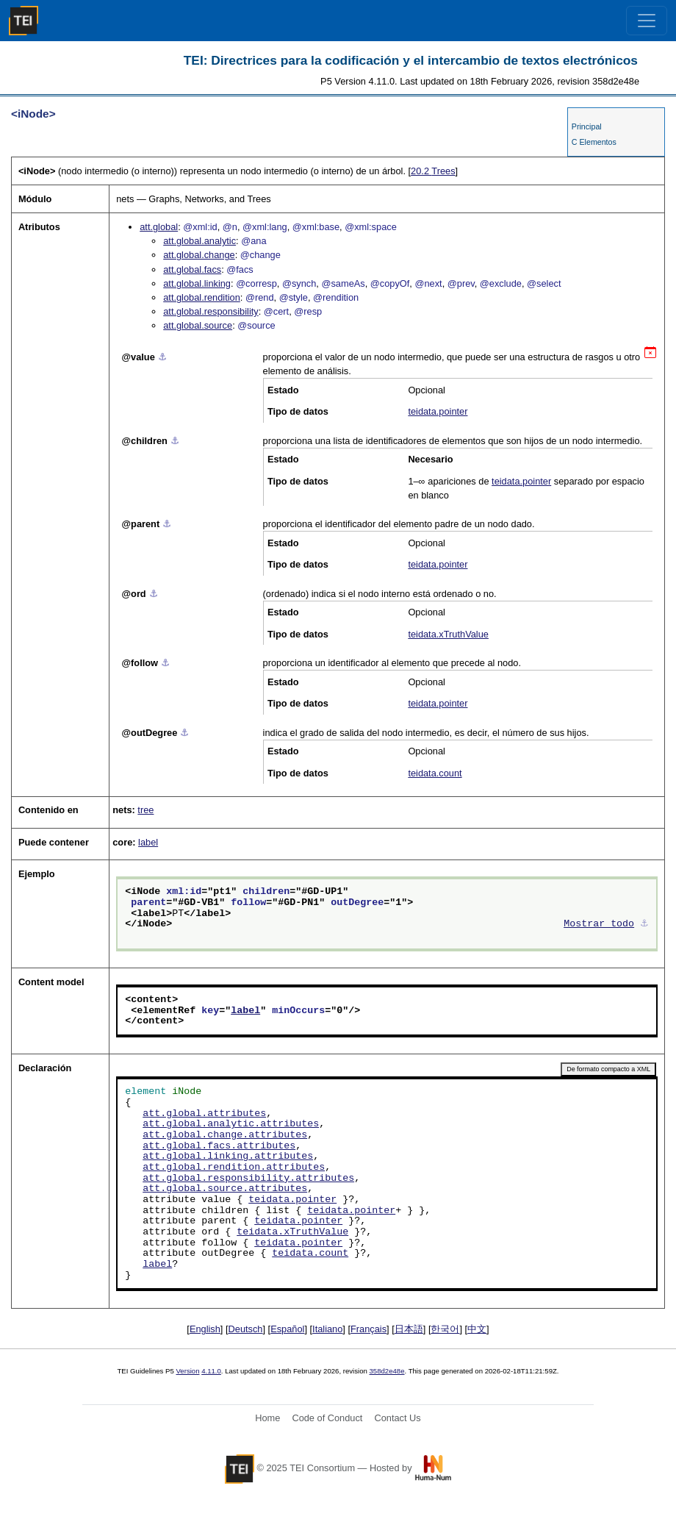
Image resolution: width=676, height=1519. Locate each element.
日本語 (409, 1328)
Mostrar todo (599, 924)
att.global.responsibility (210, 311)
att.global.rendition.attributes (234, 1167)
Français (368, 1328)
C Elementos (594, 141)
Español (287, 1328)
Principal (587, 126)
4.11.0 (211, 1371)
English (205, 1328)
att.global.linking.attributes (228, 1156)
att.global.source (197, 325)
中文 (476, 1328)
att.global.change (198, 254)
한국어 (445, 1328)
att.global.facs (192, 269)
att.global (159, 226)
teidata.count (434, 773)
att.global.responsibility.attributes (248, 1178)
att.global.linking (197, 283)
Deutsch (246, 1328)
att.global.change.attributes (225, 1135)
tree (145, 809)
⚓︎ (162, 356)
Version (188, 1371)
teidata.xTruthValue (448, 634)
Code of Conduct (327, 1417)
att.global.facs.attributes (219, 1146)
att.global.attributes (204, 1114)
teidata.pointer (437, 411)
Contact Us (397, 1417)
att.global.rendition (201, 297)
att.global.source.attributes (225, 1188)
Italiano (327, 1328)
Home (267, 1417)
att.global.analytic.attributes (231, 1124)
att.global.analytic (199, 240)
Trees (433, 170)
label (148, 842)
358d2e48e (386, 1371)
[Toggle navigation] (646, 20)
